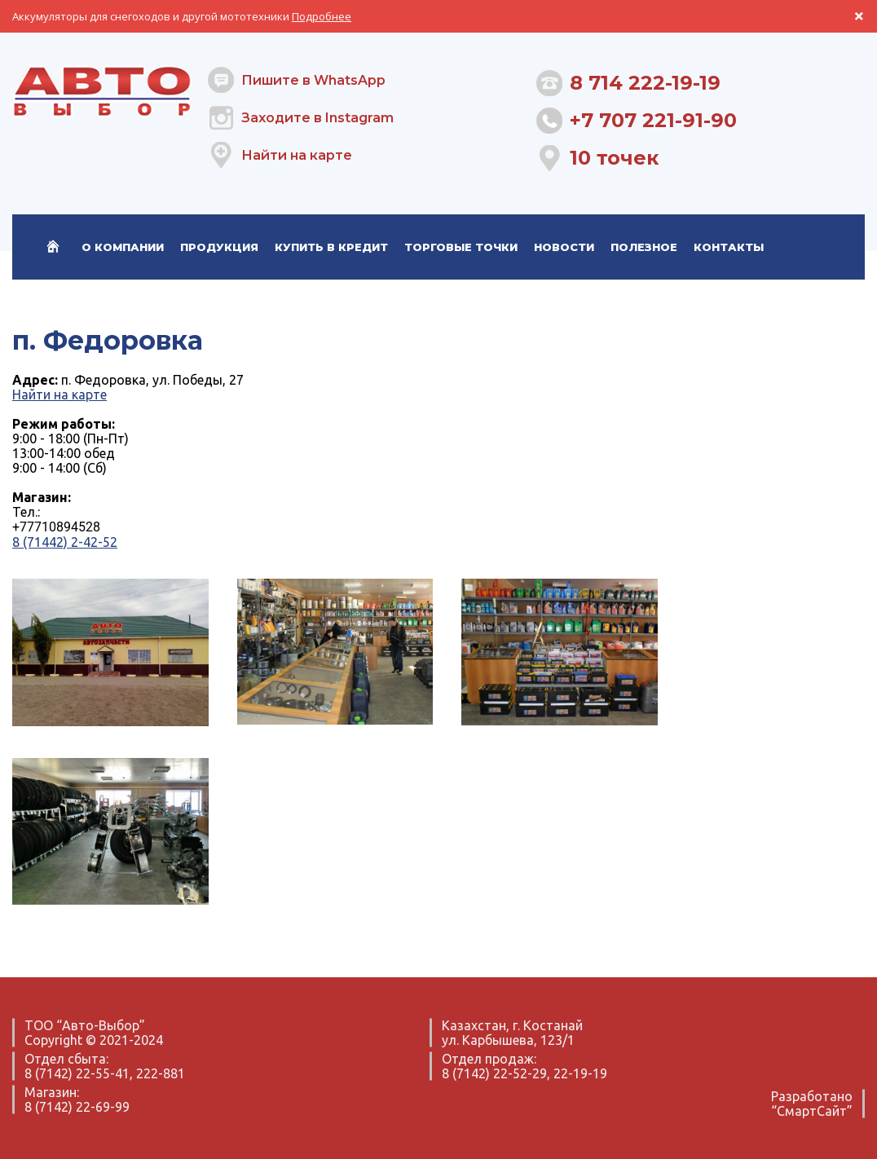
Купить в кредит (331, 246)
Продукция (219, 246)
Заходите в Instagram (317, 118)
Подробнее (321, 16)
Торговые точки (461, 246)
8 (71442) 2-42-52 (64, 542)
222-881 (160, 1073)
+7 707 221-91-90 (653, 120)
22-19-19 (580, 1073)
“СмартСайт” (812, 1111)
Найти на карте (296, 155)
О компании (123, 246)
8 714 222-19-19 (645, 83)
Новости (564, 246)
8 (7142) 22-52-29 (494, 1073)
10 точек (614, 158)
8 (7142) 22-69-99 (77, 1107)
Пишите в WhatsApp (313, 80)
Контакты (729, 246)
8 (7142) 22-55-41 (77, 1073)
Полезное (643, 246)
